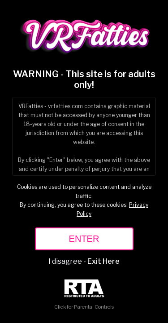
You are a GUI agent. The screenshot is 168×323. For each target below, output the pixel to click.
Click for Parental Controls (84, 294)
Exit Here (103, 261)
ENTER (84, 239)
